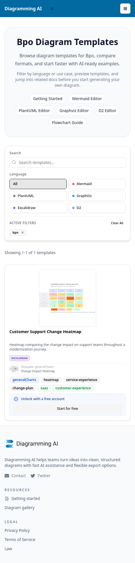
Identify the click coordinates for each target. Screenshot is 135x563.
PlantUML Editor (34, 110)
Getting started (22, 498)
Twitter (41, 475)
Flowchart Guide (67, 122)
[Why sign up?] (16, 399)
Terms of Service (20, 539)
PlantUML (23, 195)
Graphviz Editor (74, 110)
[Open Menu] (125, 8)
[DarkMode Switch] (52, 8)
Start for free (67, 408)
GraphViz (82, 195)
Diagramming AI (23, 8)
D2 (76, 207)
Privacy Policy (17, 530)
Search (15, 153)
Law (8, 548)
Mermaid (82, 183)
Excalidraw (24, 207)
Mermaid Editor (87, 98)
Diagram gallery (20, 507)
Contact (15, 475)
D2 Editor (107, 110)
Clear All (117, 223)
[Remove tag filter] (22, 232)
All (15, 183)
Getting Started (48, 98)
